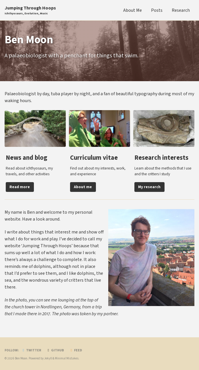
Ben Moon (21, 358)
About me (83, 187)
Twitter (31, 350)
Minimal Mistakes (66, 358)
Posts (157, 10)
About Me (132, 10)
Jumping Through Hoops (30, 10)
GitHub (55, 350)
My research (149, 187)
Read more (19, 187)
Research (181, 10)
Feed (75, 350)
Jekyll (48, 358)
